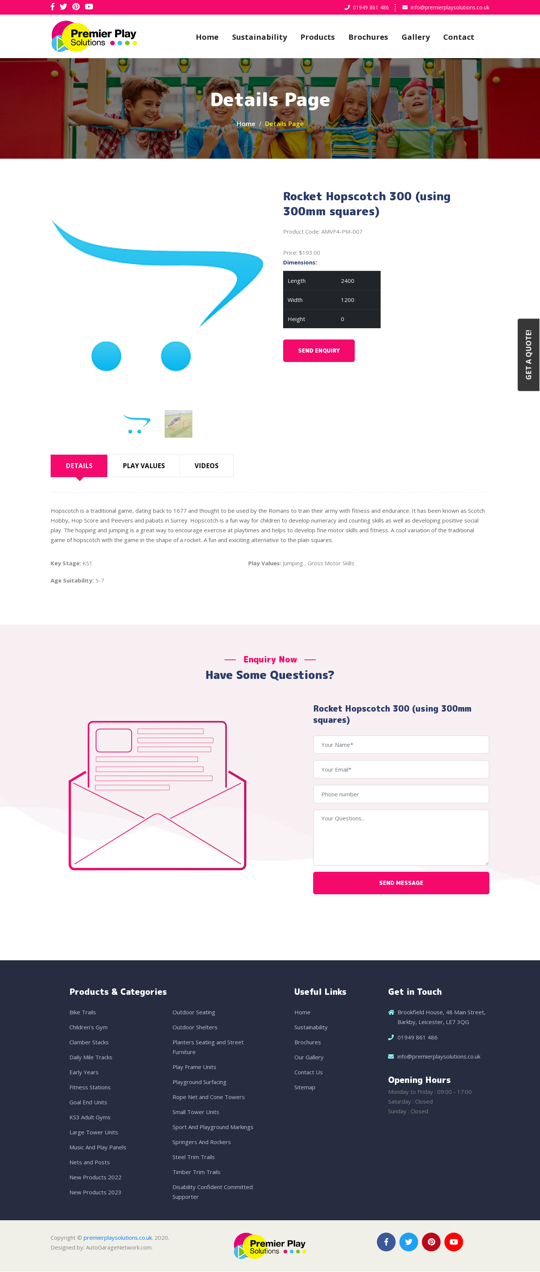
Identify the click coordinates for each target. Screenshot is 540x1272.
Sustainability (259, 37)
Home (207, 37)
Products (317, 37)
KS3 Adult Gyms (90, 1117)
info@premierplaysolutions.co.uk (450, 7)
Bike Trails (82, 1012)
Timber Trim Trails (196, 1172)
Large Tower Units (93, 1132)
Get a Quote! (529, 355)
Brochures (368, 37)
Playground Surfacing (199, 1082)
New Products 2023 (95, 1192)
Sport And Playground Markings (213, 1127)
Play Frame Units (194, 1067)
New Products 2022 (95, 1177)
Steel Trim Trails (193, 1157)
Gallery (416, 37)
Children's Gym (88, 1027)
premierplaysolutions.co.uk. (118, 1238)
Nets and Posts (89, 1162)
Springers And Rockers (201, 1142)
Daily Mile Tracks (90, 1057)
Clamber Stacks (89, 1042)
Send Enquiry (319, 351)
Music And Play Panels (97, 1147)
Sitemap (304, 1087)
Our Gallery (309, 1057)
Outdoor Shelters (195, 1027)
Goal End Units (88, 1102)
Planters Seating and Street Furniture (208, 1047)
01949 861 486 (371, 7)
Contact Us (308, 1072)
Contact (458, 37)
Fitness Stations (90, 1087)
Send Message (401, 883)
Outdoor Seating (193, 1012)
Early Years (84, 1072)
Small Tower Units (195, 1112)
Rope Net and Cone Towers (208, 1097)
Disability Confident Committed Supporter (212, 1192)
